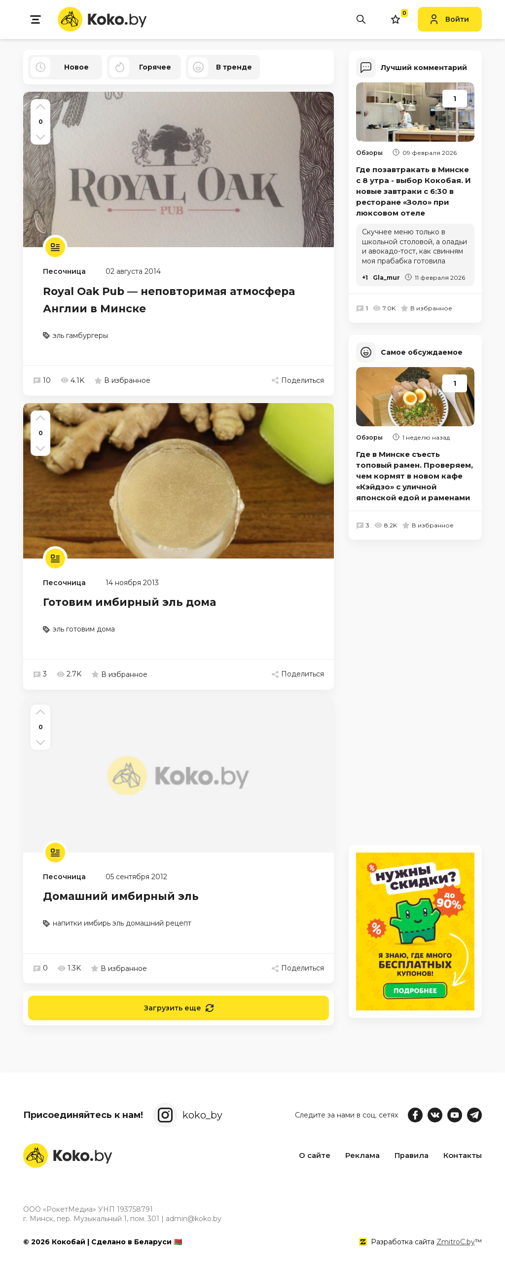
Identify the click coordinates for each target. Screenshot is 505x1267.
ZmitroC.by (455, 1241)
